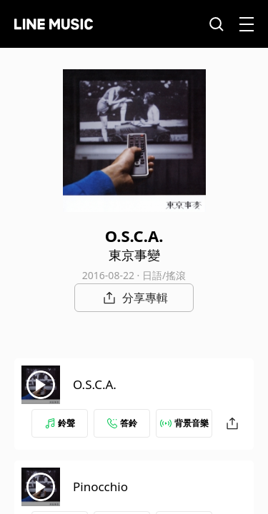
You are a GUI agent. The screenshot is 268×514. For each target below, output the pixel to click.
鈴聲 (60, 423)
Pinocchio (100, 486)
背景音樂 (184, 423)
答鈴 (122, 423)
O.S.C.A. (94, 384)
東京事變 (134, 254)
